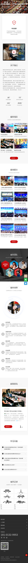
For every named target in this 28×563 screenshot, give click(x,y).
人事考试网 (12, 557)
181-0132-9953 (9, 534)
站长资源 (7, 557)
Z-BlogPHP (7, 558)
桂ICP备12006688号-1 (12, 560)
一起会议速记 (17, 557)
